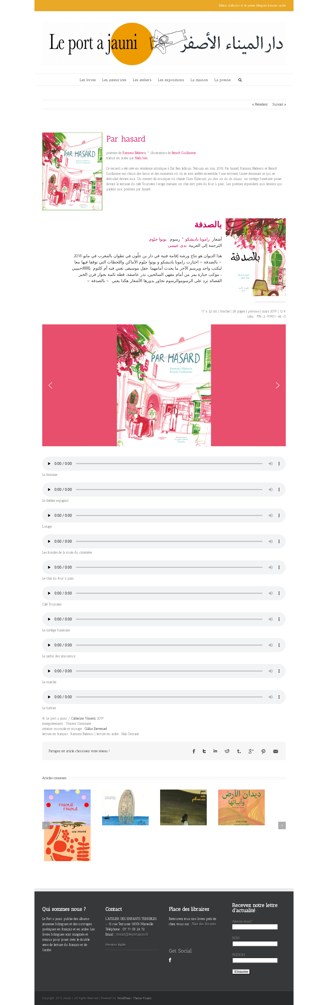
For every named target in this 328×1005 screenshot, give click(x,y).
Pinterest (263, 751)
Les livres (88, 80)
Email (275, 751)
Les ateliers (142, 80)
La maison (199, 80)
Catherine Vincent (83, 718)
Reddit (227, 751)
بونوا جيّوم (157, 239)
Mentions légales (115, 944)
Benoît (184, 153)
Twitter (204, 751)
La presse (222, 80)
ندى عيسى (177, 245)
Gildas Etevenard (96, 729)
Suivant (278, 104)
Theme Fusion (142, 998)
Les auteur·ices (114, 80)
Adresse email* (242, 921)
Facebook (194, 751)
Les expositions (171, 80)
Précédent (261, 104)
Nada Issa (141, 158)
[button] (50, 385)
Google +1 (251, 751)
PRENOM (238, 955)
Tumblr (239, 751)
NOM (236, 938)
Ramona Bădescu (134, 153)
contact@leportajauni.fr (132, 934)
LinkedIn (215, 750)
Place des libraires (204, 924)
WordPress (123, 998)
